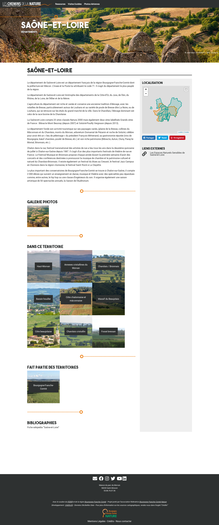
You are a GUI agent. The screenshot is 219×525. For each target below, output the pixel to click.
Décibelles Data (88, 505)
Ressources (60, 4)
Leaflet (180, 132)
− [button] (146, 94)
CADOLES (69, 505)
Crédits (186, 132)
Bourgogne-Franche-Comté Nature (153, 501)
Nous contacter (123, 521)
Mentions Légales (97, 521)
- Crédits (110, 521)
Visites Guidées (75, 4)
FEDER (70, 501)
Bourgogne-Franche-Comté (95, 501)
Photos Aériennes (92, 4)
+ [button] (146, 90)
